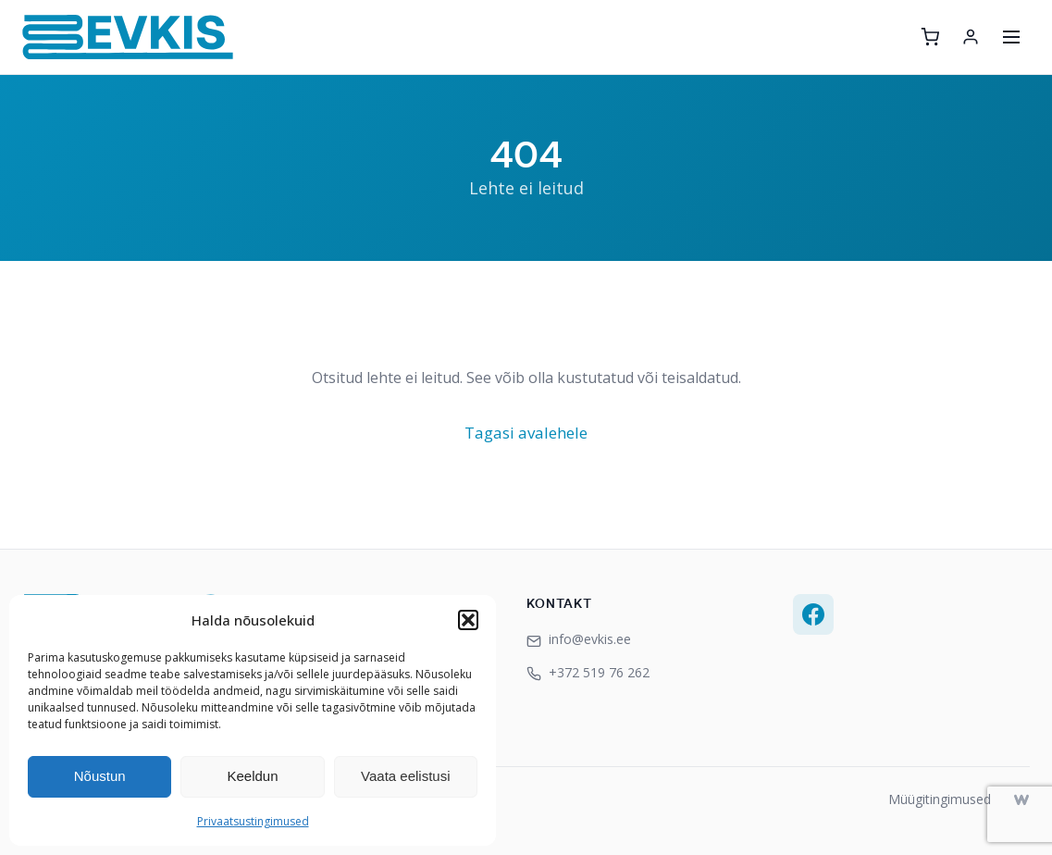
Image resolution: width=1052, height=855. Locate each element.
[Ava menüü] (1011, 37)
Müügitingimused (939, 799)
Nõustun (100, 776)
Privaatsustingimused (253, 821)
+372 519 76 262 (588, 672)
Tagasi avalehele (526, 432)
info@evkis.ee (578, 639)
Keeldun (252, 776)
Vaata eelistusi (405, 776)
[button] (468, 620)
